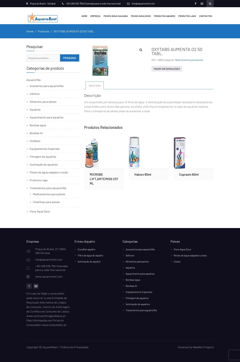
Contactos (205, 15)
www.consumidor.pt (54, 324)
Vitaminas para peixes (46, 202)
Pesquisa (69, 57)
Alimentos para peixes (43, 101)
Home (84, 15)
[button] (141, 50)
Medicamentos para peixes (189, 59)
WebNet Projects (203, 347)
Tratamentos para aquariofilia (48, 188)
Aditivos (35, 93)
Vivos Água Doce (40, 211)
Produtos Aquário (164, 15)
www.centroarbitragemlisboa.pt (46, 315)
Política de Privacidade (75, 347)
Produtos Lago (187, 15)
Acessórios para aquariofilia (46, 85)
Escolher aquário (86, 249)
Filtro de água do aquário (90, 255)
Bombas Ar (36, 133)
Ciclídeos (35, 140)
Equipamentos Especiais (45, 148)
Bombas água (38, 125)
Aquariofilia (33, 79)
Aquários (35, 109)
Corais (177, 261)
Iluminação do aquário (89, 261)
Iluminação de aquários (44, 164)
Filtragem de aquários (43, 156)
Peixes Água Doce (141, 15)
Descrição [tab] (95, 85)
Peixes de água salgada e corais (49, 172)
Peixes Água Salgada (116, 15)
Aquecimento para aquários (46, 117)
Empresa (95, 15)
